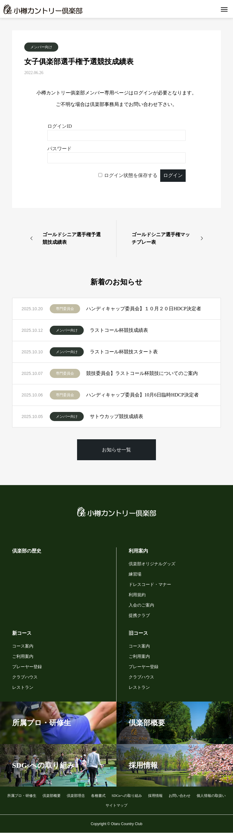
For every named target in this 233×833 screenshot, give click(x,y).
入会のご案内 (141, 605)
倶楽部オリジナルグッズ (152, 564)
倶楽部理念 (76, 796)
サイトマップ (116, 805)
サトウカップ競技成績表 (116, 416)
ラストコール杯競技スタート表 (124, 351)
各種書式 (98, 796)
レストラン (22, 687)
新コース (22, 633)
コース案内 (22, 646)
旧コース (138, 633)
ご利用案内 (22, 656)
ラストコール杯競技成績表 (119, 330)
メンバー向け (41, 47)
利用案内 (138, 550)
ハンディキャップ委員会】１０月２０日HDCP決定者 (143, 308)
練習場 (135, 574)
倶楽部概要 (51, 796)
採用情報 (155, 796)
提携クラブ (139, 615)
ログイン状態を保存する (130, 175)
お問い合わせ (180, 796)
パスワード (59, 148)
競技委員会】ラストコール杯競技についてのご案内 (142, 373)
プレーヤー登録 (27, 667)
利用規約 (137, 595)
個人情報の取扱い (211, 796)
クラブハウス (25, 677)
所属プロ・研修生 (21, 796)
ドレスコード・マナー (150, 584)
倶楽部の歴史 (26, 550)
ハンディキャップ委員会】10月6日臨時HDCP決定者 (142, 394)
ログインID (59, 126)
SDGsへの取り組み (127, 796)
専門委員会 (65, 309)
